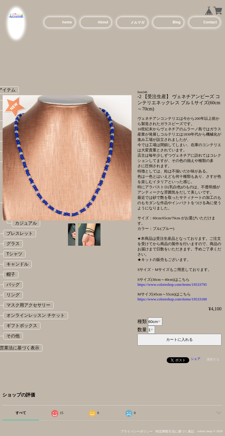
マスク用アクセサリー (28, 304)
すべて (21, 413)
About (103, 22)
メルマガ (137, 22)
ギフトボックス (21, 325)
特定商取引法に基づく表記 (175, 431)
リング (13, 294)
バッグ (13, 284)
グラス (13, 243)
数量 (142, 329)
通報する (213, 359)
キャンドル (17, 263)
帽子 (10, 274)
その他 (13, 335)
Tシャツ (14, 253)
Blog (176, 22)
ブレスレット (19, 233)
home (67, 22)
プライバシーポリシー (136, 431)
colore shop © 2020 (210, 431)
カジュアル (26, 222)
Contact (210, 22)
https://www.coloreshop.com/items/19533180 (172, 299)
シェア (195, 358)
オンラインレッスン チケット (35, 315)
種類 (142, 321)
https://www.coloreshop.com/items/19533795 (172, 284)
